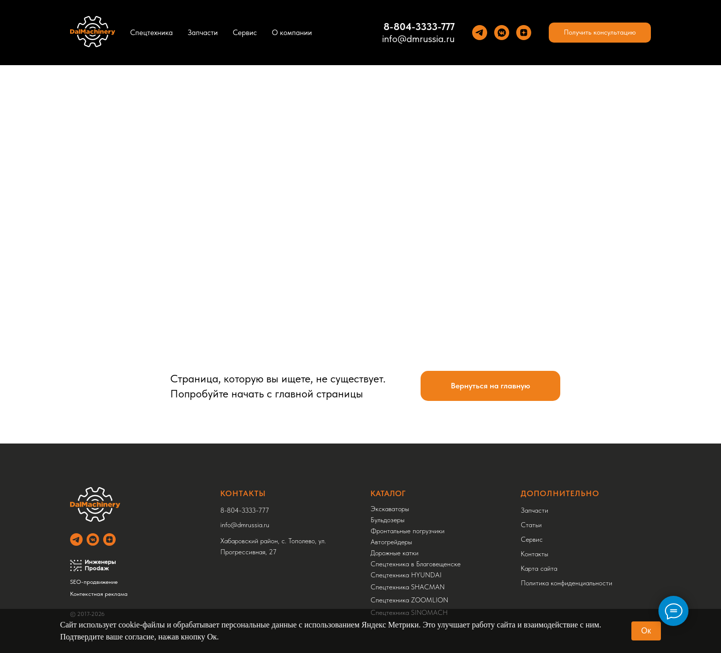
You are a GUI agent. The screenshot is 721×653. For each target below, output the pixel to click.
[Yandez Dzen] (523, 32)
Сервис (245, 32)
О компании (292, 32)
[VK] (501, 32)
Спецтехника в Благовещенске (416, 564)
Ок (646, 630)
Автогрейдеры (391, 542)
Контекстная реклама (99, 593)
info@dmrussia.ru (418, 39)
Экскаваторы (390, 509)
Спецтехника (151, 32)
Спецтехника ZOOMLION (409, 600)
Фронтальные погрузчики (408, 531)
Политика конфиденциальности (566, 583)
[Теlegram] (479, 32)
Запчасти (203, 32)
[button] (600, 33)
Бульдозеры (388, 520)
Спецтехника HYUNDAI (406, 575)
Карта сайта (539, 568)
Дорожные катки (395, 553)
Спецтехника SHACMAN (408, 587)
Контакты (534, 554)
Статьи (531, 525)
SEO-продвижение (94, 581)
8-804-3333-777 (419, 27)
